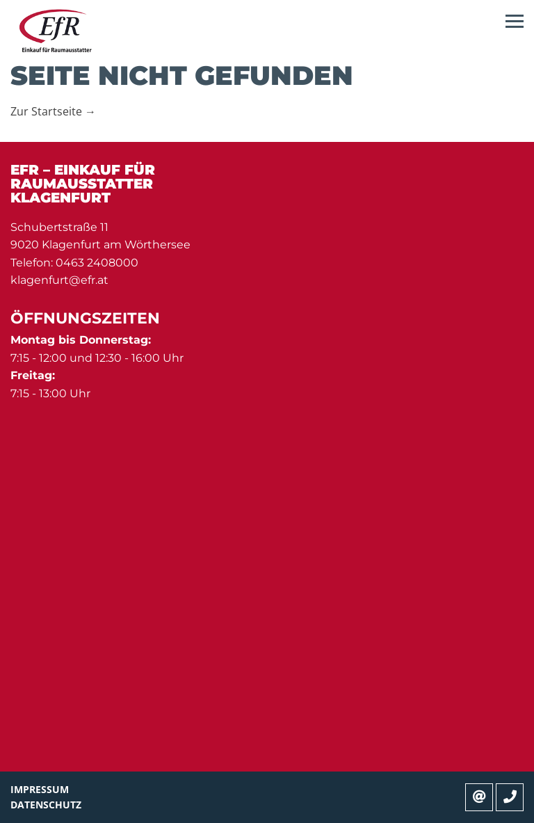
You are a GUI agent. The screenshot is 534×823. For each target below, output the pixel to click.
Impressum (39, 789)
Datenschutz (45, 804)
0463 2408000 (97, 262)
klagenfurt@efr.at (59, 280)
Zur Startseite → (53, 111)
